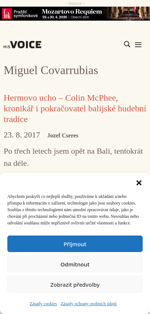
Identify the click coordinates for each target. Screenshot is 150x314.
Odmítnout (75, 264)
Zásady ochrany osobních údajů (89, 303)
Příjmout (75, 244)
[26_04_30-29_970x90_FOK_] (75, 14)
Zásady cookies (43, 303)
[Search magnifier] (127, 44)
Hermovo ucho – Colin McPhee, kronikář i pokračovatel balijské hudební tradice (75, 108)
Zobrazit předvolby (75, 284)
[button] (139, 182)
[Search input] (92, 44)
